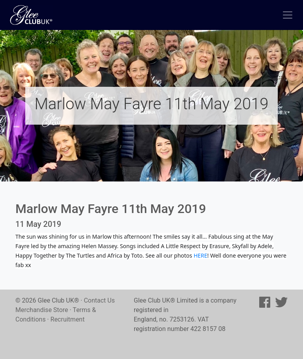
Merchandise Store (41, 310)
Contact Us (99, 300)
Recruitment (67, 319)
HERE (201, 255)
